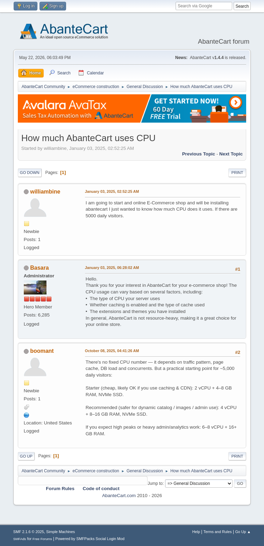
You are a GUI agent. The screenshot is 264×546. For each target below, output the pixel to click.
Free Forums (42, 539)
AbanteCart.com (119, 495)
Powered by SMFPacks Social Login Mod (89, 539)
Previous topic (198, 153)
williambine (45, 192)
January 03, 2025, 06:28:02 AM (112, 267)
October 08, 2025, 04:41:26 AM (112, 351)
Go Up (26, 456)
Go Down (30, 172)
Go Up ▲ (243, 532)
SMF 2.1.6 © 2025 (28, 532)
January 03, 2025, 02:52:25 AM (112, 191)
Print (237, 172)
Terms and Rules (218, 532)
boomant (41, 351)
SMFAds (19, 539)
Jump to (155, 483)
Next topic (231, 153)
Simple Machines (60, 532)
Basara (39, 268)
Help (196, 532)
